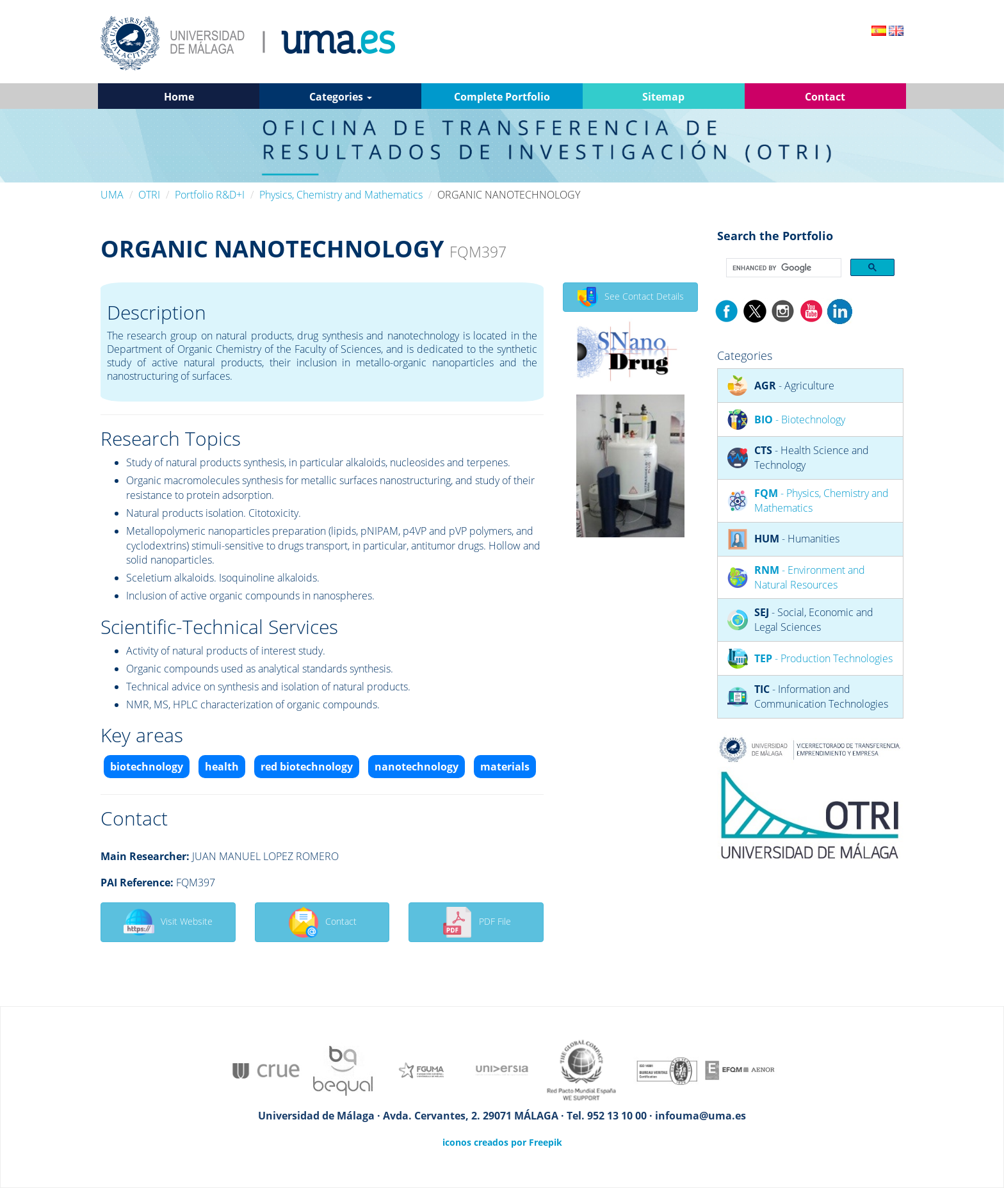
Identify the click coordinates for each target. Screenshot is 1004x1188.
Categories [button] (340, 97)
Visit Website (168, 922)
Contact (322, 922)
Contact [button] (825, 97)
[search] (782, 268)
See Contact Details (631, 297)
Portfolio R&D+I (210, 195)
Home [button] (179, 97)
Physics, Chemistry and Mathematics (341, 195)
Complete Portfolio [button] (502, 97)
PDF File (476, 922)
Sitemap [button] (663, 97)
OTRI (149, 195)
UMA (112, 195)
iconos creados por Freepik (502, 1142)
